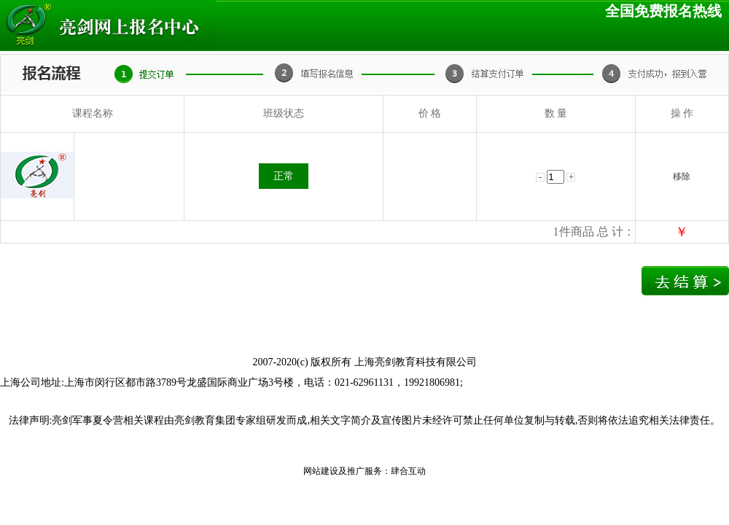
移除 (681, 176)
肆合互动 (408, 471)
